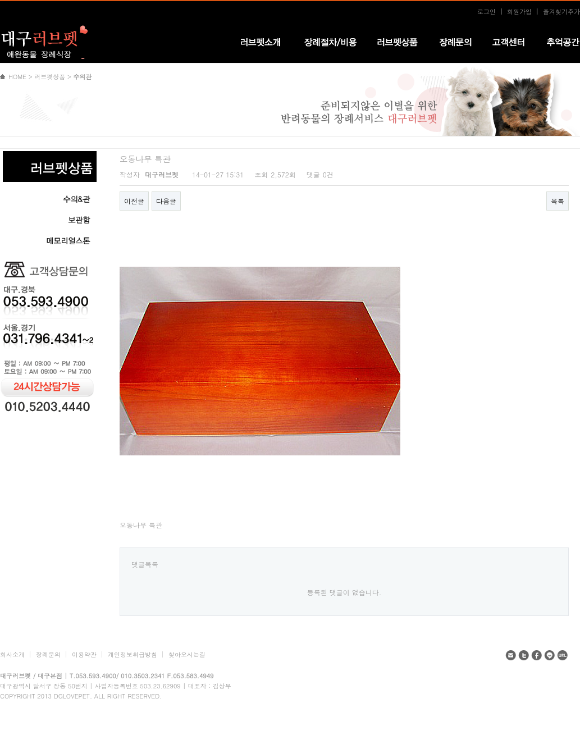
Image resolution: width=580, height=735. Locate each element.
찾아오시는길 (186, 654)
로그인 (486, 11)
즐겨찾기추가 (561, 11)
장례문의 (48, 654)
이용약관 (84, 654)
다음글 (166, 201)
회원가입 (519, 11)
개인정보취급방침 (132, 654)
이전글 (134, 201)
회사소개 (12, 654)
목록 (557, 201)
